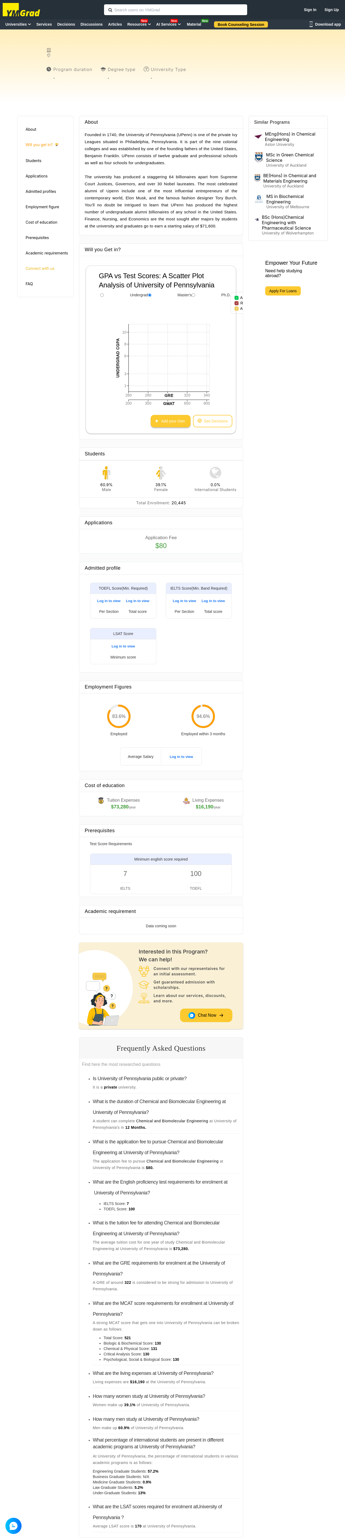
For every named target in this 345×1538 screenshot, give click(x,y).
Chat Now (206, 1015)
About (31, 129)
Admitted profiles (41, 191)
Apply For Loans (283, 291)
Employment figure (42, 206)
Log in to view (109, 601)
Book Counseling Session (241, 24)
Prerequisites (37, 237)
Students (34, 160)
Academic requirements (47, 253)
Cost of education (41, 222)
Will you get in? (42, 144)
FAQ (29, 283)
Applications (37, 176)
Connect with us (40, 268)
